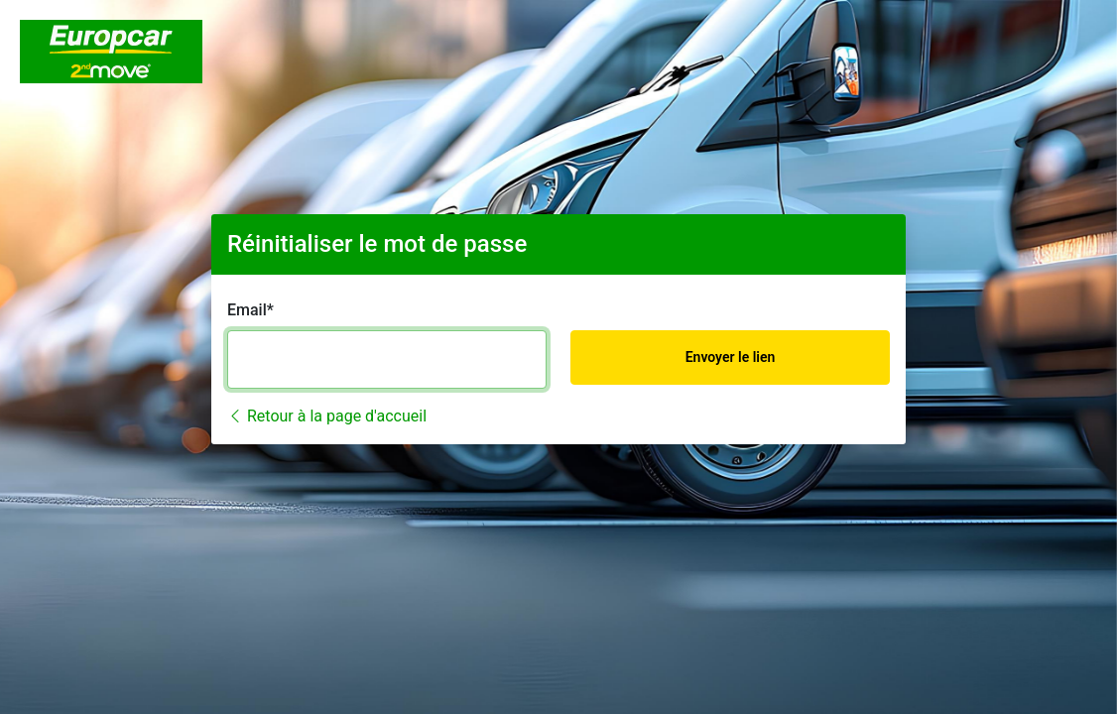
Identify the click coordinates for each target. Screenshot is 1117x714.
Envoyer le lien (730, 357)
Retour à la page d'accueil (327, 416)
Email (247, 309)
